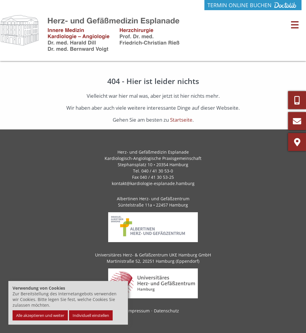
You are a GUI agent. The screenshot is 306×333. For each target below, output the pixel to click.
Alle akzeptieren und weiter (40, 315)
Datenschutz (166, 311)
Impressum (138, 311)
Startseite (181, 119)
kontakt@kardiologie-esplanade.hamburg (153, 183)
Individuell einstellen (91, 315)
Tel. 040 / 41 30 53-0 (153, 171)
